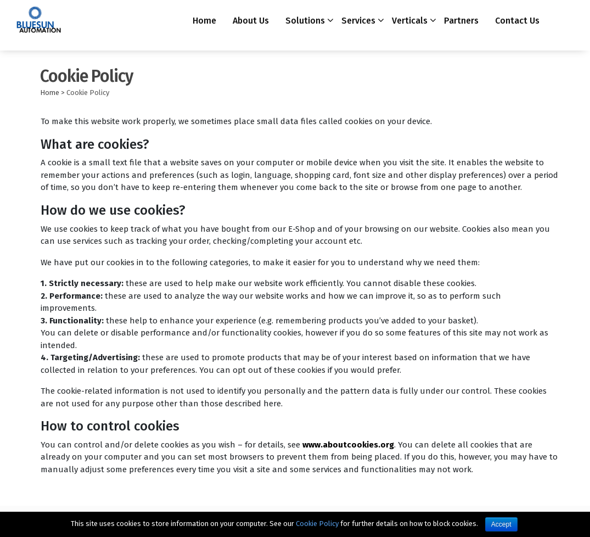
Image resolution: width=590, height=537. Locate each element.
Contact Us (517, 20)
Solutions (305, 20)
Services (358, 20)
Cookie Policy (317, 523)
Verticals (410, 20)
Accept (501, 524)
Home (204, 20)
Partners (461, 20)
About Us (251, 20)
